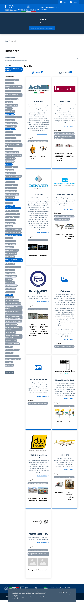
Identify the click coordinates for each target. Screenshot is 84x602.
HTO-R (69, 423)
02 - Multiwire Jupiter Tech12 (43, 501)
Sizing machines (9, 297)
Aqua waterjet (33, 256)
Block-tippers (8, 109)
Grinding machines (10, 198)
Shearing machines (10, 292)
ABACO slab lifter (32, 158)
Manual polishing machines (12, 217)
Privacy (59, 592)
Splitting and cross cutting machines (11, 308)
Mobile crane (9, 226)
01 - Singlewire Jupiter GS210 (32, 501)
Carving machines (9, 120)
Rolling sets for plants (10, 276)
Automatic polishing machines (12, 91)
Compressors (8, 132)
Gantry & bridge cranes (11, 191)
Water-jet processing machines (13, 359)
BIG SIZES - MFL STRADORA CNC (69, 237)
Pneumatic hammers (10, 244)
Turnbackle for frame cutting (12, 344)
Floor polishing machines (11, 185)
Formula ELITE (43, 256)
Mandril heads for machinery (12, 214)
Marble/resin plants (10, 220)
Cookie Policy (67, 592)
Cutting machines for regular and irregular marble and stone (13, 145)
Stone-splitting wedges (11, 325)
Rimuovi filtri (9, 373)
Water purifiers (9, 353)
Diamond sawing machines (12, 152)
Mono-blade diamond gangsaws (13, 229)
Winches (9, 362)
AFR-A (43, 157)
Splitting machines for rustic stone (12, 312)
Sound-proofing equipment (12, 300)
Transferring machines (10, 341)
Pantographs (9, 238)
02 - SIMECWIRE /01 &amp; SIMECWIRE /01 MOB (69, 497)
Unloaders (8, 347)
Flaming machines (9, 182)
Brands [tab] (37, 72)
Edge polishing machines (11, 167)
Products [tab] (65, 72)
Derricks (9, 149)
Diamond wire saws (10, 159)
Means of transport (10, 223)
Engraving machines (10, 173)
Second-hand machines (11, 286)
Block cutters (8, 102)
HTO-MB (59, 423)
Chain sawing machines (11, 123)
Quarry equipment (9, 270)
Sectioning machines (10, 289)
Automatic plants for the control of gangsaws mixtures (13, 87)
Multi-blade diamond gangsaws (13, 233)
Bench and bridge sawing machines (11, 95)
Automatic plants (9, 83)
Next (50, 151)
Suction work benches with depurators (12, 328)
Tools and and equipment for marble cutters (12, 336)
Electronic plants (9, 170)
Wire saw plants (9, 365)
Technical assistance (10, 333)
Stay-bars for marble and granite (13, 321)
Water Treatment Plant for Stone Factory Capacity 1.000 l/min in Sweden (43, 330)
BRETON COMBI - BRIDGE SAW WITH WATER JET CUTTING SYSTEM (59, 157)
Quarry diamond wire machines (13, 267)
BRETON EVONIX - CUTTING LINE (69, 156)
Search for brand (10, 58)
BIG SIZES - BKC (59, 235)
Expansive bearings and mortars (13, 176)
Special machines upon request (13, 304)
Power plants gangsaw (11, 254)
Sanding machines (9, 283)
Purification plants (9, 264)
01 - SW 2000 (59, 494)
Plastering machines (10, 241)
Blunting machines (10, 112)
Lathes (8, 203)
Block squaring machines (11, 105)
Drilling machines (9, 162)
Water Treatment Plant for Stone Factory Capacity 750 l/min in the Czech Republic (32, 331)
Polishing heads (9, 247)
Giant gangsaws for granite (12, 194)
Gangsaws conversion (10, 188)
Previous (26, 151)
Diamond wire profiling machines (13, 155)
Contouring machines (10, 138)
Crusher (17, 141)
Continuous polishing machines (13, 135)
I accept (69, 594)
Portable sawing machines (11, 250)
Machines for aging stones (11, 211)
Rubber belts (8, 280)
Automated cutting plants (11, 80)
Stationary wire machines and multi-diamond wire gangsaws (12, 317)
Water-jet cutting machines (12, 356)
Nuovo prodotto (32, 572)
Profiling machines (9, 257)
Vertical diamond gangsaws (12, 350)
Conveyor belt (8, 141)
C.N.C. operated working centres (13, 117)
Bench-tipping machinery (11, 99)
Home (6, 41)
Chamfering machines (10, 126)
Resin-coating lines (10, 273)
